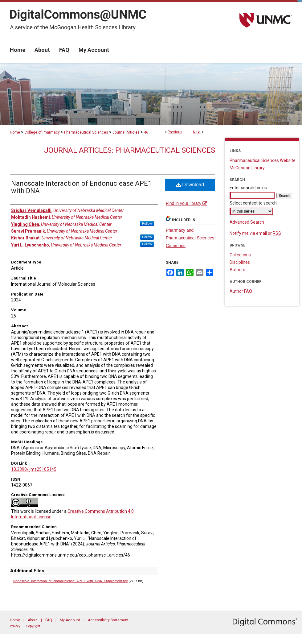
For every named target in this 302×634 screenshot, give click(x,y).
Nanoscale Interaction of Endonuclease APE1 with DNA (81, 187)
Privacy (15, 626)
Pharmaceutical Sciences (86, 132)
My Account (70, 620)
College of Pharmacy (42, 132)
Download (190, 184)
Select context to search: (254, 203)
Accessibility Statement (108, 620)
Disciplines (240, 262)
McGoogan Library (247, 167)
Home (15, 132)
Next (197, 132)
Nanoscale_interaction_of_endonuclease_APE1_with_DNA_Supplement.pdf (70, 581)
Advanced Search (247, 222)
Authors (237, 269)
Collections (240, 254)
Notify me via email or (255, 233)
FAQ (48, 620)
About (33, 620)
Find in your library (186, 203)
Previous (175, 132)
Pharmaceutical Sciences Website (263, 160)
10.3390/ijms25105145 (33, 469)
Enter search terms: (249, 187)
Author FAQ (241, 291)
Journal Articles (126, 132)
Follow (147, 223)
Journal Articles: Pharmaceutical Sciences (129, 150)
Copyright (33, 626)
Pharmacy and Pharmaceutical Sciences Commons (190, 238)
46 (146, 132)
